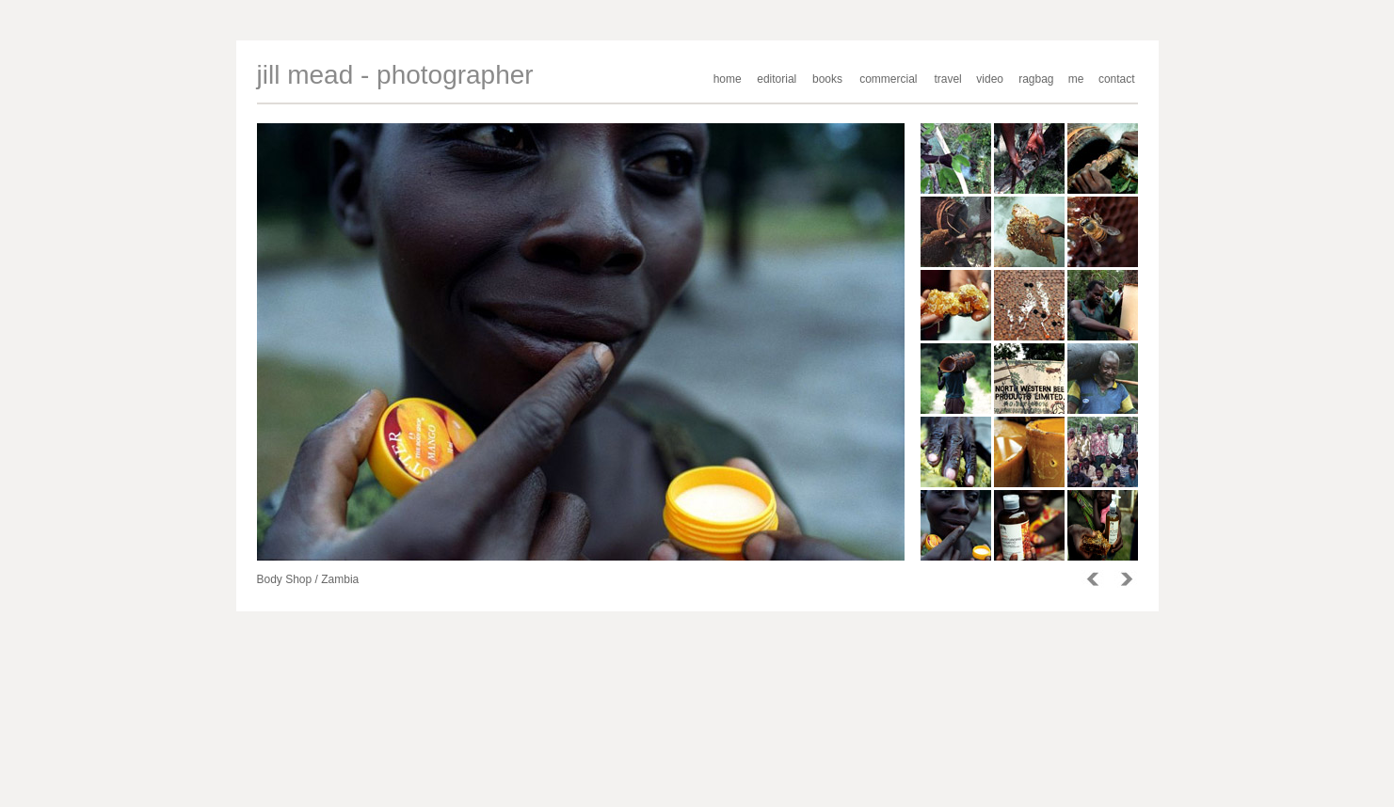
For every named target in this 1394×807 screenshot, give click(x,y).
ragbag (1035, 79)
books (827, 79)
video (989, 79)
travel (947, 79)
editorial (776, 79)
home (727, 79)
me (1076, 79)
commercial (888, 79)
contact (1116, 79)
